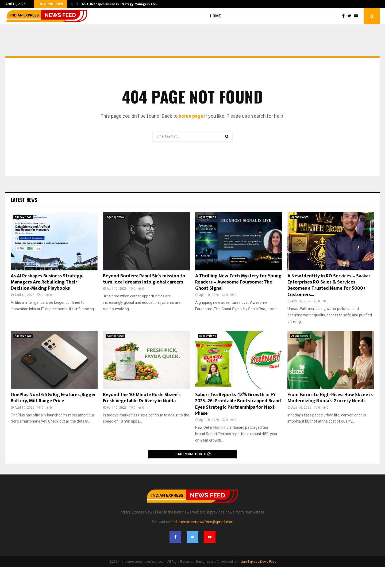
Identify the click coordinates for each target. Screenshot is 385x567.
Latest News (24, 199)
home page (191, 116)
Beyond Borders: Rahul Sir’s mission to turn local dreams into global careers (144, 279)
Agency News (23, 217)
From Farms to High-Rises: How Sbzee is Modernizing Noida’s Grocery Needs (330, 398)
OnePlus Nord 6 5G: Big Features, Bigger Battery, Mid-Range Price (53, 398)
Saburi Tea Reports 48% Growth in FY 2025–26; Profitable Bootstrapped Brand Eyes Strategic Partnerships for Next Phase (238, 404)
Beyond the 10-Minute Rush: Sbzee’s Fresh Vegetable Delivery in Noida (141, 398)
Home (215, 16)
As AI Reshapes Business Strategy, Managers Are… (120, 4)
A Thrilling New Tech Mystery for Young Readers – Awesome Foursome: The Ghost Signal (238, 282)
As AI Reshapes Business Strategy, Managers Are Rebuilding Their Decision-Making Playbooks (47, 282)
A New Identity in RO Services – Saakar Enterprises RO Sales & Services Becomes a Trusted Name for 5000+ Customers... (328, 285)
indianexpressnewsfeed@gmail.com (202, 522)
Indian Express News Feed (257, 562)
